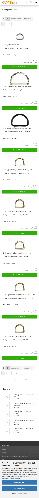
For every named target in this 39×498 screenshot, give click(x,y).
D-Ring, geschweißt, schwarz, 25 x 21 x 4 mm (17, 128)
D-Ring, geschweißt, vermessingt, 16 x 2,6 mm (17, 211)
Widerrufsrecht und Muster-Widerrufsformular (15, 456)
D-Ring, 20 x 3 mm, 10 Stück (12, 45)
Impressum (5, 449)
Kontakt (4, 452)
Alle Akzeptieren (19, 482)
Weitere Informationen (19, 494)
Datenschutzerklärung (12, 478)
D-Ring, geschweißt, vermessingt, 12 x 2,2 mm (17, 170)
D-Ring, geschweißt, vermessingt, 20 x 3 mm (17, 253)
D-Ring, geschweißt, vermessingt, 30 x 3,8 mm (17, 336)
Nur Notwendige (19, 488)
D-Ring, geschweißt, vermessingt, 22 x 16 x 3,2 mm (19, 295)
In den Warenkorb (19, 66)
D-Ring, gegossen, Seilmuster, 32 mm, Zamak (17, 86)
